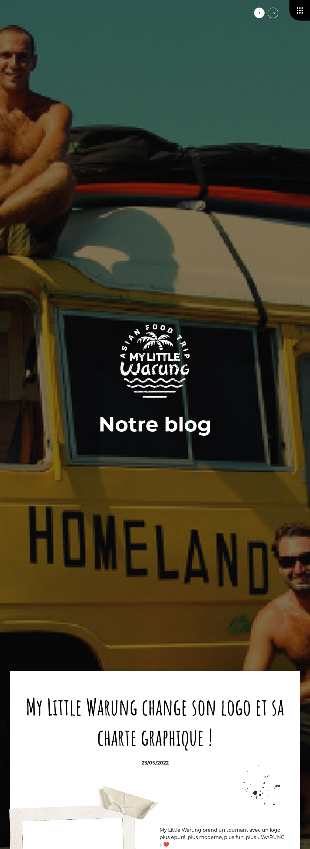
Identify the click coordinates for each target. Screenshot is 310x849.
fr (259, 13)
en (273, 13)
